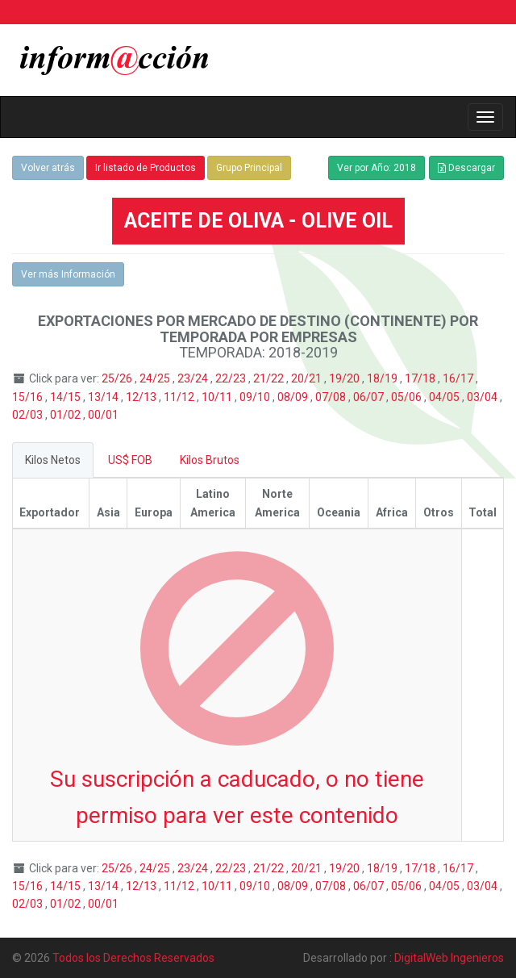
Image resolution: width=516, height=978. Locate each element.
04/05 (445, 397)
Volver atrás (48, 167)
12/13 (142, 397)
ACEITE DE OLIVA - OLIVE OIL (258, 220)
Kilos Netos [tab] (53, 459)
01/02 (66, 414)
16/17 (459, 378)
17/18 (421, 378)
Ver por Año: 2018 (376, 167)
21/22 (269, 378)
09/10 (256, 397)
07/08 (331, 397)
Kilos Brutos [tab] (209, 459)
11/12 (180, 397)
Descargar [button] (466, 167)
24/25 (156, 378)
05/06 (407, 397)
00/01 (103, 414)
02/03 (28, 414)
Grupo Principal (249, 167)
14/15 (66, 397)
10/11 (218, 397)
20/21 (307, 378)
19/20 (345, 378)
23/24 (193, 378)
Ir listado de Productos (145, 167)
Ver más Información (68, 274)
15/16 (28, 397)
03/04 (483, 397)
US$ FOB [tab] (130, 459)
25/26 (118, 378)
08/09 (293, 397)
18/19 (383, 378)
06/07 (369, 397)
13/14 (104, 397)
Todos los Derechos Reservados (133, 957)
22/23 (231, 378)
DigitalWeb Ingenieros (449, 957)
